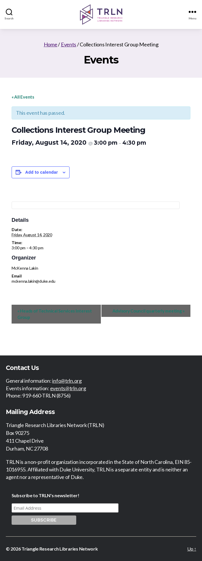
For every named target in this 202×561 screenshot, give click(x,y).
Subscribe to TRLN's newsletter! (45, 495)
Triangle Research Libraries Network (59, 548)
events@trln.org (68, 388)
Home (50, 44)
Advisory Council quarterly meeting (148, 310)
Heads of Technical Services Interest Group (54, 314)
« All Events (23, 96)
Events (68, 44)
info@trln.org (67, 380)
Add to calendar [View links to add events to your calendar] (41, 172)
